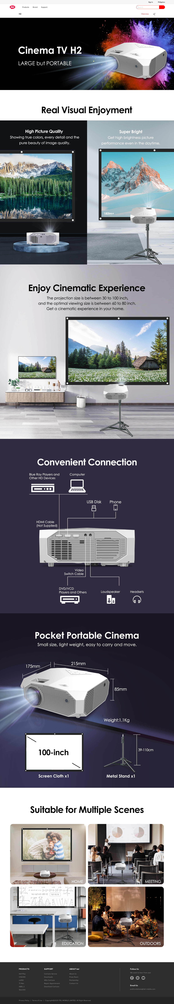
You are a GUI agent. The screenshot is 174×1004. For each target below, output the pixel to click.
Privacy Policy (24, 1000)
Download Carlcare (51, 987)
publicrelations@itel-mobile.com (142, 989)
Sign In (150, 2)
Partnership (73, 980)
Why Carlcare (49, 980)
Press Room (73, 977)
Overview (145, 14)
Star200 (22, 990)
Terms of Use (37, 1000)
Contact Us (73, 983)
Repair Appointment (52, 983)
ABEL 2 (21, 987)
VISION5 (22, 977)
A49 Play (22, 974)
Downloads (48, 977)
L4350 (21, 980)
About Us (72, 974)
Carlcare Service (50, 974)
